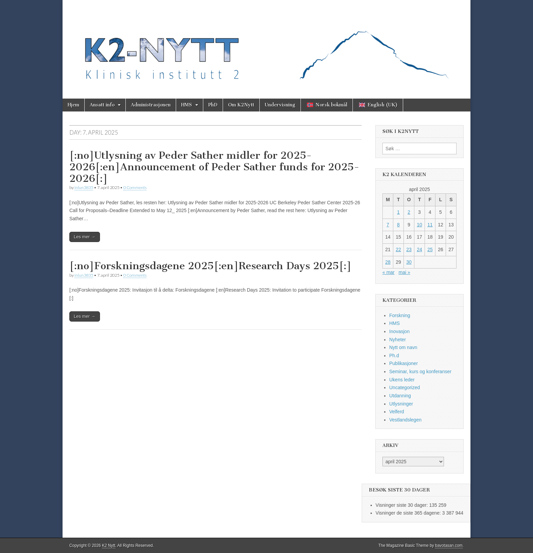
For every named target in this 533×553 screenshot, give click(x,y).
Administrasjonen (151, 105)
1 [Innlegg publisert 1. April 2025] (398, 212)
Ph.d (394, 355)
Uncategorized (404, 387)
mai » (404, 272)
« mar (388, 272)
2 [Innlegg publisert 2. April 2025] (409, 212)
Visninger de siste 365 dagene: (409, 513)
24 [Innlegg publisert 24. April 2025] (419, 249)
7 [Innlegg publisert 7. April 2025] (387, 224)
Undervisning (280, 105)
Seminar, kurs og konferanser (420, 371)
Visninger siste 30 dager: (402, 505)
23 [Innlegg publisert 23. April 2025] (409, 249)
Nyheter (397, 339)
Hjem (73, 105)
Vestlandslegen (405, 419)
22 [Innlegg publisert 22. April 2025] (398, 249)
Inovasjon (399, 331)
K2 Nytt (108, 545)
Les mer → (85, 236)
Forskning (399, 315)
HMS (186, 105)
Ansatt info (102, 105)
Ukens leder (402, 379)
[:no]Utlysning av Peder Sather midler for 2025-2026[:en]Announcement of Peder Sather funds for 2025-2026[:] (214, 166)
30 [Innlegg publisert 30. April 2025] (409, 262)
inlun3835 (83, 187)
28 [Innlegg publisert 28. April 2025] (388, 262)
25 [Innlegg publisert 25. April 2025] (430, 249)
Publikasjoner (403, 363)
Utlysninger (401, 404)
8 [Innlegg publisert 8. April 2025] (398, 224)
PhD (213, 105)
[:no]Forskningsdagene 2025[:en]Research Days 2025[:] (210, 266)
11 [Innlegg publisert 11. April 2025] (430, 224)
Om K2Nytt (241, 105)
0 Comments (135, 187)
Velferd (396, 411)
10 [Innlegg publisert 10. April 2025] (419, 224)
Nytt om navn (403, 347)
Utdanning (400, 395)
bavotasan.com (449, 545)
